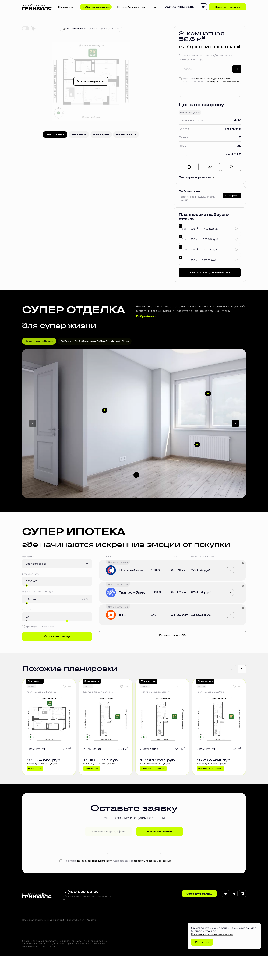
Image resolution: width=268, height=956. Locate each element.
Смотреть (231, 195)
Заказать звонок (159, 831)
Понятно (202, 942)
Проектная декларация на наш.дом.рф (43, 920)
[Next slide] (242, 669)
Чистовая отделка (39, 341)
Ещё (153, 7)
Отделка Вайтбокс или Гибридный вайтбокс (94, 341)
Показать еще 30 (172, 635)
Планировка (55, 134)
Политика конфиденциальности (212, 934)
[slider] (27, 585)
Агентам (91, 920)
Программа (28, 556)
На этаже (79, 134)
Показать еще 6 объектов (210, 272)
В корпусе (101, 134)
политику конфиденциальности (213, 78)
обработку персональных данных (222, 81)
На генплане (126, 134)
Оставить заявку (227, 7)
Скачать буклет (75, 920)
